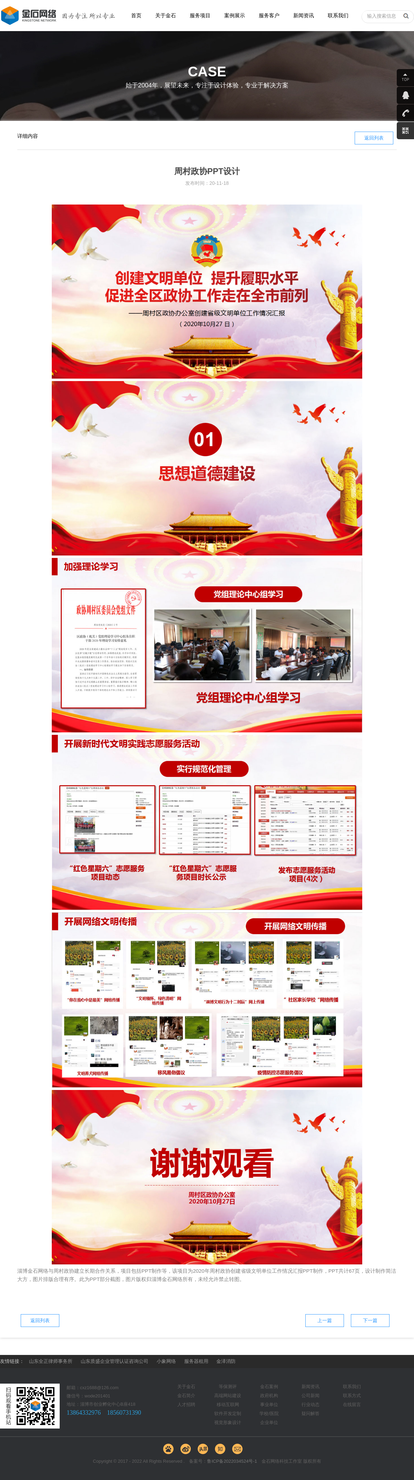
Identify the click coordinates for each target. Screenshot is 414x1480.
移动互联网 (228, 1404)
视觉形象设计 (227, 1422)
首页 (136, 15)
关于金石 (165, 15)
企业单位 (269, 1422)
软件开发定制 (227, 1413)
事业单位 (269, 1404)
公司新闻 (310, 1395)
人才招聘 (186, 1404)
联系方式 (352, 1395)
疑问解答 (310, 1413)
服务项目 (200, 15)
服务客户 (269, 15)
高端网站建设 (227, 1395)
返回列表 (374, 138)
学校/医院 (269, 1413)
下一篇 (370, 1320)
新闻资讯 (303, 15)
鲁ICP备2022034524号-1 (232, 1461)
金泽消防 (226, 1361)
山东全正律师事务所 (50, 1361)
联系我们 (338, 15)
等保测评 (228, 1386)
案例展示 (234, 15)
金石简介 (186, 1395)
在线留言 (352, 1404)
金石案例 (269, 1386)
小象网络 (166, 1361)
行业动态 (310, 1404)
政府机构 (269, 1395)
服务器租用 (196, 1361)
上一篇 (324, 1320)
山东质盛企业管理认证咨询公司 (114, 1361)
